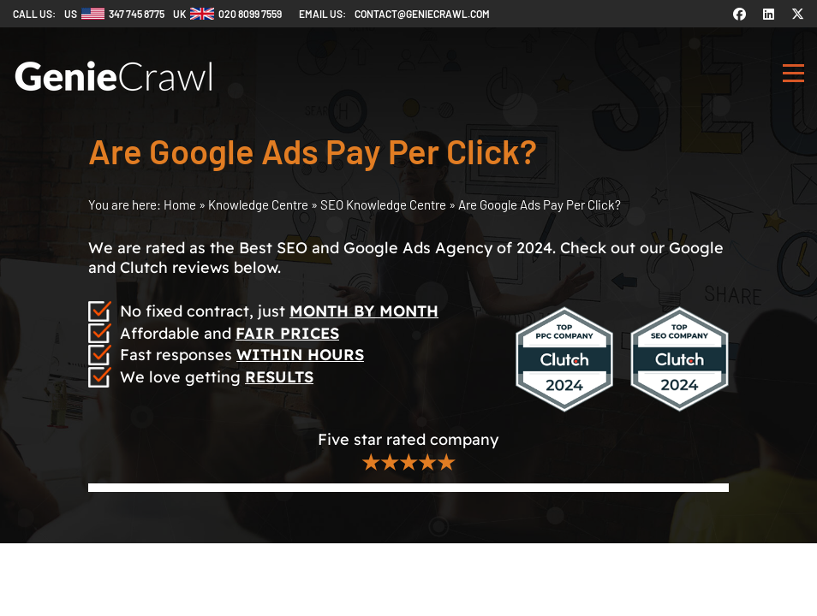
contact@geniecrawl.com (422, 14)
